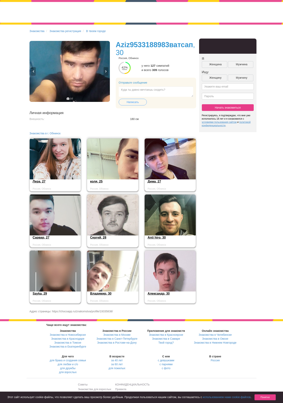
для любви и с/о (68, 364)
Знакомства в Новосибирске (68, 334)
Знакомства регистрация (65, 31)
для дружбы (67, 368)
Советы (83, 384)
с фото (166, 368)
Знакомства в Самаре (166, 338)
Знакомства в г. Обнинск (45, 133)
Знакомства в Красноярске (166, 334)
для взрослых (67, 372)
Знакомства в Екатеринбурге (68, 346)
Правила (120, 389)
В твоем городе (96, 31)
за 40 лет (117, 360)
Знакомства (36, 31)
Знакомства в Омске (215, 338)
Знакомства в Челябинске (215, 334)
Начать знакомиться (228, 107)
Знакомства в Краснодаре (68, 338)
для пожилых (116, 368)
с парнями (166, 364)
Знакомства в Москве (116, 334)
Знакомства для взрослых (94, 389)
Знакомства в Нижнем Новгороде (215, 342)
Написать (133, 102)
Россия (215, 360)
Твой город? (166, 342)
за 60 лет (117, 364)
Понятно (265, 397)
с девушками (166, 360)
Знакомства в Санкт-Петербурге (117, 338)
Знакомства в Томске (67, 342)
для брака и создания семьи (68, 360)
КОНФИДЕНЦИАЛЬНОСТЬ (132, 384)
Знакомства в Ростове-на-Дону (117, 342)
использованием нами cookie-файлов (227, 397)
